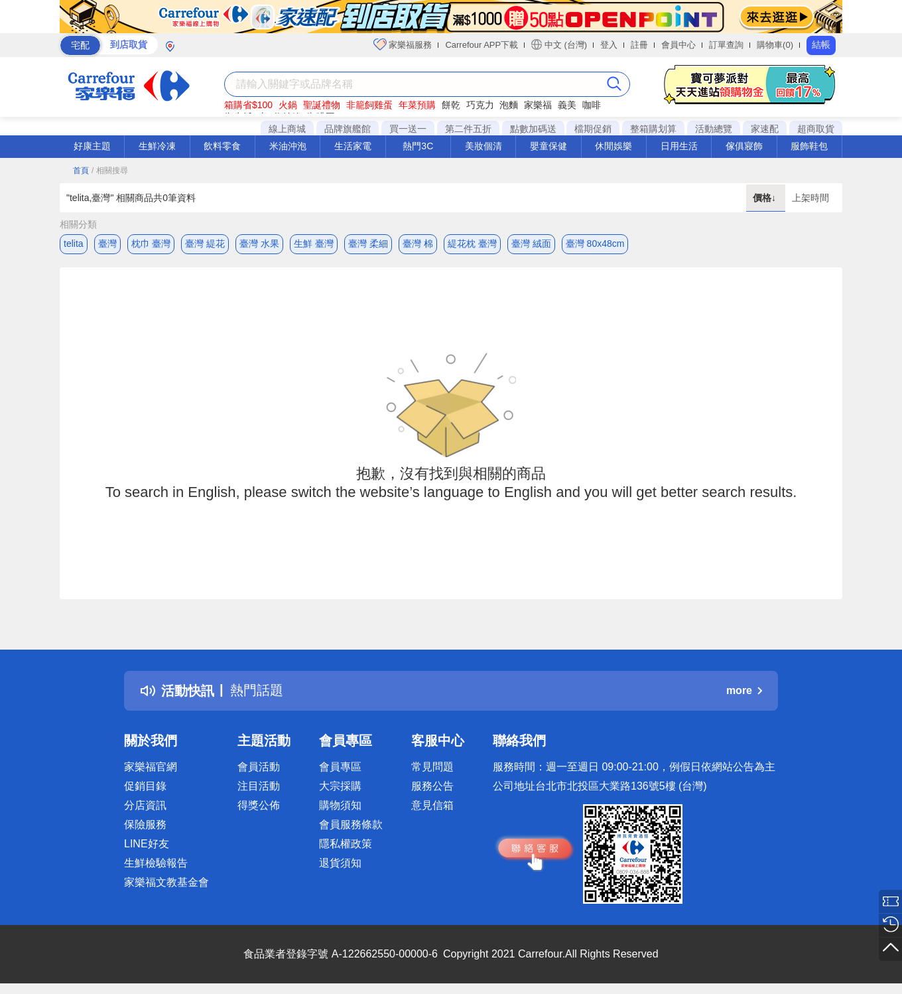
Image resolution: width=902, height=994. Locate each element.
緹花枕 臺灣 (472, 243)
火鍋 (288, 105)
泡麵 (508, 105)
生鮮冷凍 (157, 146)
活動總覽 (713, 128)
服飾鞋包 (809, 146)
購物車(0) (775, 45)
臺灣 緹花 (205, 243)
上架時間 (810, 197)
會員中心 (678, 45)
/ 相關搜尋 (110, 170)
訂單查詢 (726, 45)
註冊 (639, 45)
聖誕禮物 (321, 105)
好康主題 (92, 146)
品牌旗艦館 (347, 128)
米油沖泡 (287, 146)
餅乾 (451, 105)
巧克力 (480, 105)
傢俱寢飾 (744, 146)
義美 (567, 105)
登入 (608, 45)
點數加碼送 (533, 128)
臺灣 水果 (259, 243)
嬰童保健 (548, 146)
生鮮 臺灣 (314, 243)
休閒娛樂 (613, 146)
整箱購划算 (653, 128)
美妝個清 (483, 146)
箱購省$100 (248, 105)
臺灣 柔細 (368, 243)
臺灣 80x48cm (595, 243)
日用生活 (679, 146)
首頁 (81, 170)
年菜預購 (417, 105)
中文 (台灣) (559, 44)
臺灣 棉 (418, 243)
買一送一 (407, 128)
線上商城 (287, 128)
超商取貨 (815, 128)
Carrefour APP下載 (481, 45)
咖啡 (591, 105)
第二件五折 (468, 128)
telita (74, 243)
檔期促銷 (593, 128)
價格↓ (766, 197)
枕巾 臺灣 (151, 243)
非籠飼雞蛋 (369, 105)
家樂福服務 (402, 44)
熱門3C (418, 146)
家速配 (765, 128)
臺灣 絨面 (531, 243)
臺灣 (107, 243)
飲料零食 (222, 146)
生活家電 (352, 146)
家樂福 (538, 105)
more (744, 690)
